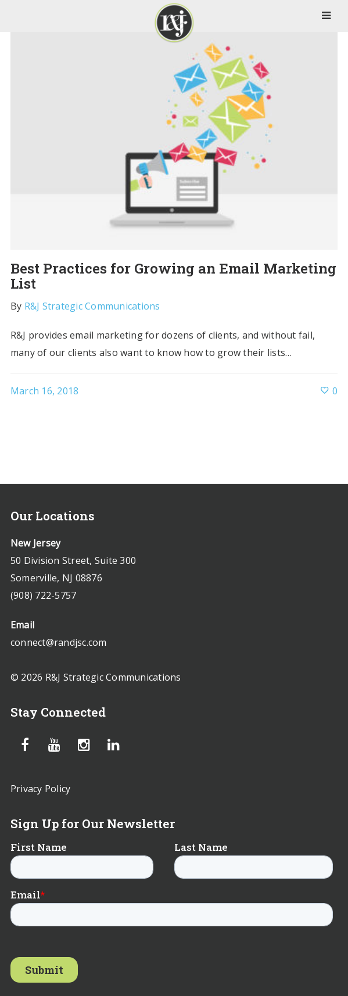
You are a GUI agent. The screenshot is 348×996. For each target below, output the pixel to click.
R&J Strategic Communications (92, 306)
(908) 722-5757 (43, 595)
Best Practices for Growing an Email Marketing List (173, 276)
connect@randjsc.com (58, 642)
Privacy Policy (40, 788)
